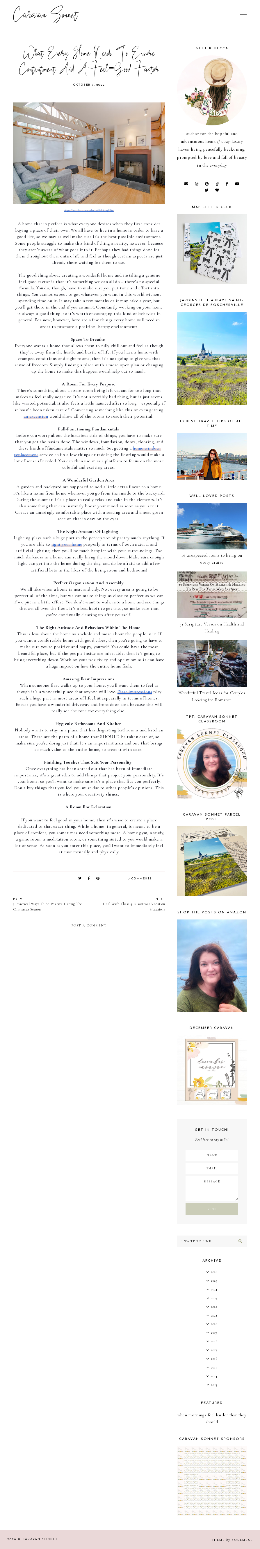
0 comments (140, 878)
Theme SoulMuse (232, 1540)
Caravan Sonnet (45, 16)
